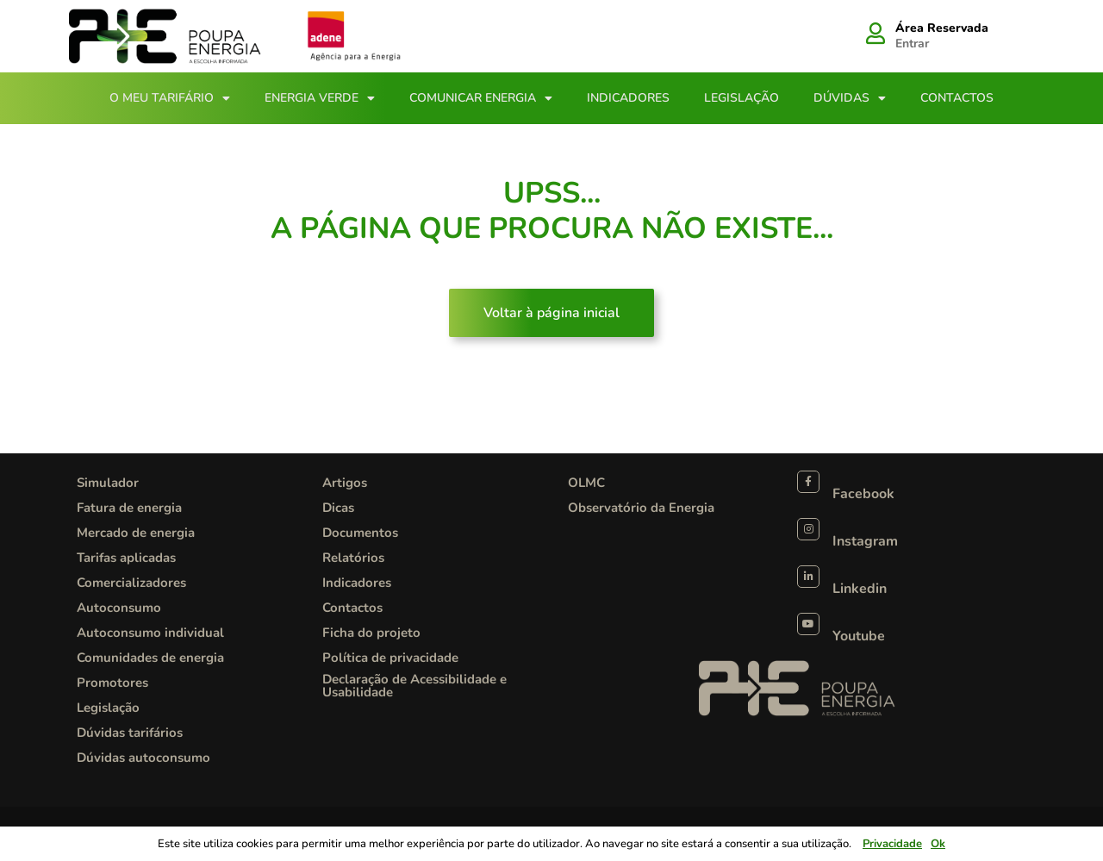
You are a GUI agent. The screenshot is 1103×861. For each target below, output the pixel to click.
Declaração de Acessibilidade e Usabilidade (414, 686)
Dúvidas (849, 98)
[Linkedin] (808, 576)
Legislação (741, 98)
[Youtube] (808, 624)
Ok (938, 844)
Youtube (858, 636)
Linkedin (859, 588)
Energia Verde (320, 98)
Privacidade (892, 844)
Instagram (865, 541)
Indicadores (628, 98)
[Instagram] (808, 529)
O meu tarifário (169, 98)
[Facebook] (808, 482)
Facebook (863, 493)
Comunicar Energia (480, 98)
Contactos (957, 98)
